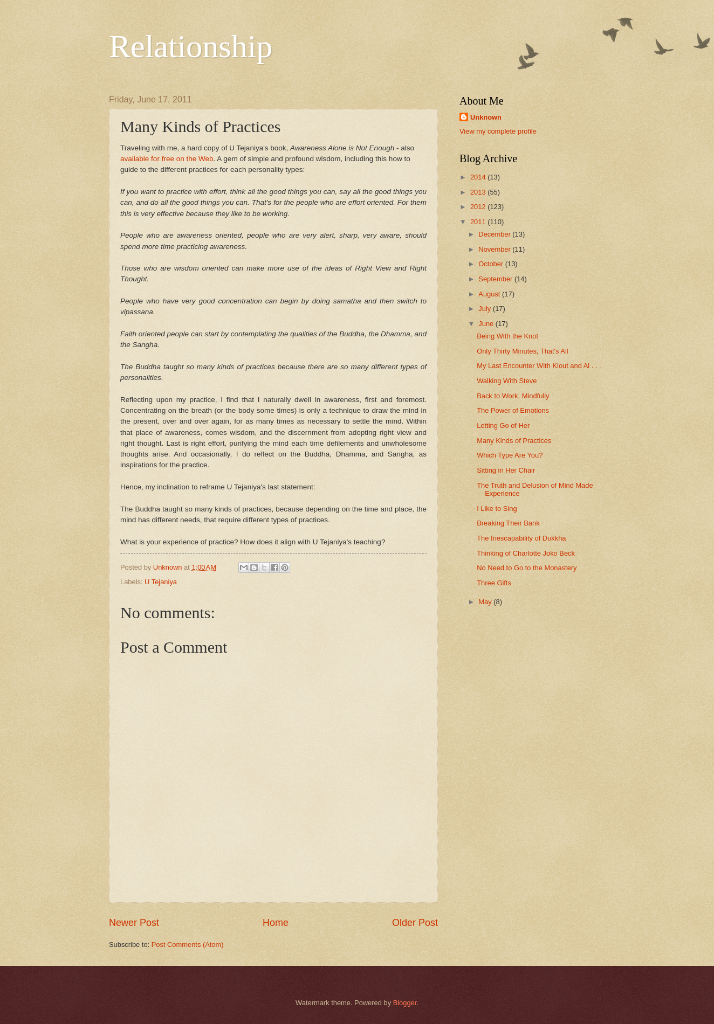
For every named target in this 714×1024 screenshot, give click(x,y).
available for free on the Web (167, 159)
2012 (479, 207)
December (495, 234)
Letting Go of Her (503, 425)
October (491, 264)
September (496, 279)
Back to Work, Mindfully (513, 396)
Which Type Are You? (510, 455)
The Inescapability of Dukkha (521, 538)
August (490, 294)
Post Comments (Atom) (188, 944)
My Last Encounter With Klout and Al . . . (539, 366)
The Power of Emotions (513, 410)
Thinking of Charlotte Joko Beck (526, 553)
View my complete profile (498, 131)
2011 (479, 222)
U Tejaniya (161, 582)
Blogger (405, 1003)
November (495, 249)
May (485, 602)
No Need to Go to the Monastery (526, 568)
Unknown (486, 117)
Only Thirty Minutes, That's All (522, 351)
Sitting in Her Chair (506, 470)
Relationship (190, 46)
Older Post (415, 922)
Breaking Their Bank (508, 523)
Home (276, 922)
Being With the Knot (507, 336)
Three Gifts (494, 583)
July (485, 309)
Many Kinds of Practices (514, 441)
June (487, 324)
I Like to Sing (497, 508)
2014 (479, 177)
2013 (479, 192)
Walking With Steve (507, 381)
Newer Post (134, 922)
